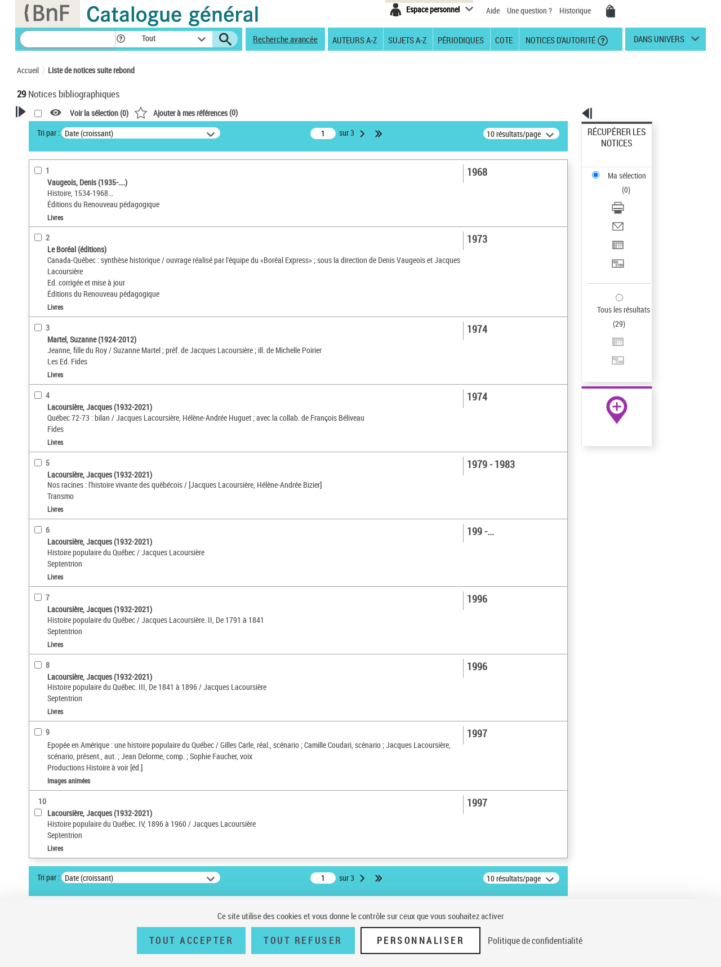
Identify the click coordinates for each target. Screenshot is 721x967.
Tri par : (193, 132)
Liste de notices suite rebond (91, 70)
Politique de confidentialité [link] (535, 940)
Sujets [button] (39, 360)
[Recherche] (67, 39)
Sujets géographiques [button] (66, 378)
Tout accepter (191, 940)
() (330, 112)
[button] (120, 39)
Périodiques (461, 39)
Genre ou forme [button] (55, 397)
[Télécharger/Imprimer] (632, 169)
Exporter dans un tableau (628, 196)
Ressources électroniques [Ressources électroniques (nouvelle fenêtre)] (610, 356)
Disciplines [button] (47, 435)
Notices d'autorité (559, 39)
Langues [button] (42, 322)
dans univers (659, 41)
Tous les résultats (616, 240)
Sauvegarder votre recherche (87, 174)
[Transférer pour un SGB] (632, 210)
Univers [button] (41, 416)
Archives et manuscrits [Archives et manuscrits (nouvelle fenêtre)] (606, 344)
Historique (576, 10)
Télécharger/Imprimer (622, 169)
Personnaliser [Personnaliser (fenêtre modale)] (421, 940)
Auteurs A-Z (354, 39)
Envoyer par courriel (620, 182)
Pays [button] (36, 453)
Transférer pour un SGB (625, 209)
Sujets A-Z (407, 39)
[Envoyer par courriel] (632, 183)
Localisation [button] (49, 284)
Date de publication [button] (62, 341)
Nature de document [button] (63, 216)
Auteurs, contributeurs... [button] (71, 303)
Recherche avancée (285, 38)
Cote (504, 39)
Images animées (58, 250)
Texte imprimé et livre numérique (83, 233)
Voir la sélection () (244, 113)
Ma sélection (609, 149)
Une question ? (529, 10)
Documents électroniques (71, 267)
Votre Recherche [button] (63, 130)
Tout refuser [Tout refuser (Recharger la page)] (303, 940)
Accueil (28, 70)
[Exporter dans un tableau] (632, 196)
